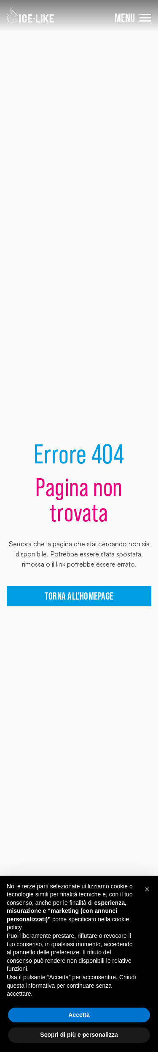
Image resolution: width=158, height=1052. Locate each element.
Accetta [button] (79, 1014)
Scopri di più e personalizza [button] (79, 1034)
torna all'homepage (79, 596)
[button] (147, 889)
